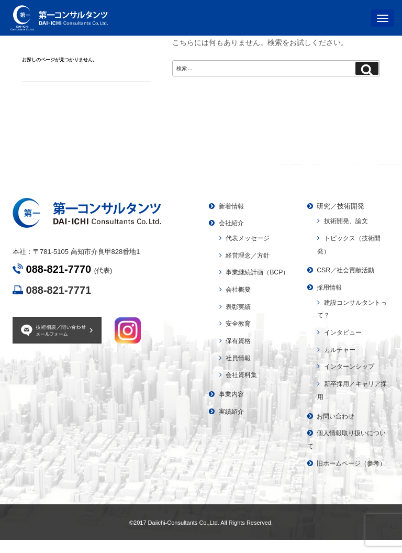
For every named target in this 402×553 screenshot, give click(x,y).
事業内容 (232, 407)
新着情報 (232, 206)
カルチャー (341, 349)
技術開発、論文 (348, 221)
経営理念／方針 (249, 255)
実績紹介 (232, 424)
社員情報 (239, 370)
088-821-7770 (59, 269)
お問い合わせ (337, 416)
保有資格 (239, 354)
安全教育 (239, 336)
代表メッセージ (249, 238)
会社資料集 (243, 388)
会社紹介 (232, 223)
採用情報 (330, 287)
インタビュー (344, 332)
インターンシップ (351, 366)
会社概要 (239, 302)
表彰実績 (239, 319)
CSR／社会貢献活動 (347, 270)
